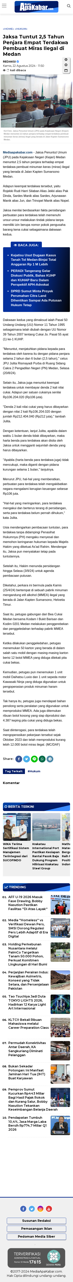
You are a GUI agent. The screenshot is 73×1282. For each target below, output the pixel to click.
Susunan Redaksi (36, 1221)
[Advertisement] (32, 1167)
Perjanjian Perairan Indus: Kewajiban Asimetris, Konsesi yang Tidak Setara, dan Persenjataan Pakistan (28, 980)
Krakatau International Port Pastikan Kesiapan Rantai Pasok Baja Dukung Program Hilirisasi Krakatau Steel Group (46, 856)
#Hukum (34, 771)
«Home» (8, 28)
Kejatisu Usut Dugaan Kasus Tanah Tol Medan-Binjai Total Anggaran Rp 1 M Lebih (33, 259)
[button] (66, 70)
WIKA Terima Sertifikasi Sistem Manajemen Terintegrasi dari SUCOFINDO (16, 852)
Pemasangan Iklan (36, 1228)
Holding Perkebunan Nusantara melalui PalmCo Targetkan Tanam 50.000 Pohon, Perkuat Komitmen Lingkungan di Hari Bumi (27, 954)
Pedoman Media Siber (36, 1236)
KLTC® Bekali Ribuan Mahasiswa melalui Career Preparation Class (28, 1024)
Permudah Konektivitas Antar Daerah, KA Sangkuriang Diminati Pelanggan (27, 1049)
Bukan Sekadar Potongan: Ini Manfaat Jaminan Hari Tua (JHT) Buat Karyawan (26, 1072)
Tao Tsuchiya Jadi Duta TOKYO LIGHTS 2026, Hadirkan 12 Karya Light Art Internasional (27, 1002)
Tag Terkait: (14, 771)
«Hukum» (21, 28)
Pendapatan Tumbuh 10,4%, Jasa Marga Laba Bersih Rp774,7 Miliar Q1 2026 (27, 1123)
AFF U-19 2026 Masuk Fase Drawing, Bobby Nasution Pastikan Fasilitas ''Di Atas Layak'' (27, 903)
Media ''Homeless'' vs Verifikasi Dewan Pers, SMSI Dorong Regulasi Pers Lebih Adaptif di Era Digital (28, 928)
